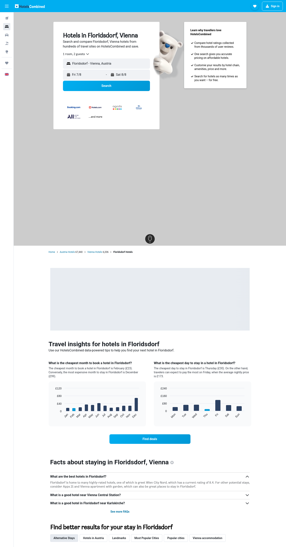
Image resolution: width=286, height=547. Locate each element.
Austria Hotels (67, 252)
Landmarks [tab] (119, 538)
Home (52, 252)
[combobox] (76, 54)
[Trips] (7, 63)
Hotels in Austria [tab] (93, 538)
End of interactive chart (53, 415)
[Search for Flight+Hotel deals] (7, 43)
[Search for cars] (7, 35)
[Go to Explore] (7, 52)
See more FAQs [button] (119, 511)
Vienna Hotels (94, 252)
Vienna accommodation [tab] (207, 538)
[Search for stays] (7, 27)
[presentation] (172, 462)
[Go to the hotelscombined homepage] (29, 6)
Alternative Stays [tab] (64, 538)
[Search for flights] (7, 18)
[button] (6, 6)
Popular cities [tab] (175, 538)
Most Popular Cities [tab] (146, 538)
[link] (149, 439)
